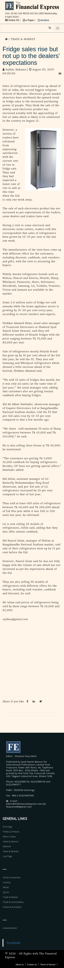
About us (20, 964)
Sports (6, 892)
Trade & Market (10, 897)
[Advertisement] (32, 659)
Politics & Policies (11, 831)
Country (7, 882)
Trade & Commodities (13, 902)
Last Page (7, 856)
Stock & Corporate (11, 877)
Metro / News (9, 836)
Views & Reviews (11, 851)
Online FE (12, 20)
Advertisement (10, 928)
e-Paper (29, 20)
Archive (43, 20)
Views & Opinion (11, 841)
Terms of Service (47, 964)
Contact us (32, 964)
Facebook (13, 943)
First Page (7, 826)
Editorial (7, 846)
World (6, 887)
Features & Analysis (12, 907)
